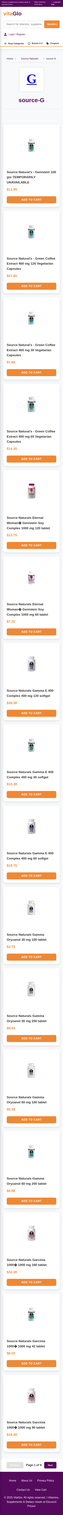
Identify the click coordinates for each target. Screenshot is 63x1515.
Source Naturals (29, 58)
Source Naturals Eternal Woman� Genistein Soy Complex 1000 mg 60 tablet (27, 609)
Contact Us (23, 1489)
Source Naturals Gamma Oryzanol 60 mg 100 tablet (27, 1099)
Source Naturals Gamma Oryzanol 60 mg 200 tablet (27, 1181)
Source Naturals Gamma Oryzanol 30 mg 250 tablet (27, 1018)
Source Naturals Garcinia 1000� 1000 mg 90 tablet (26, 1425)
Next (50, 1465)
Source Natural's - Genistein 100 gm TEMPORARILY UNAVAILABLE (31, 177)
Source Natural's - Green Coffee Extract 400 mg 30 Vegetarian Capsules (31, 350)
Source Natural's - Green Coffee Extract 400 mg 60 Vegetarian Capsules (31, 436)
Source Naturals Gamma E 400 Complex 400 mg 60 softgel (30, 855)
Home (10, 58)
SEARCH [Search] (52, 24)
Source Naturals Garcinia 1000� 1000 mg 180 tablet (27, 1262)
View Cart (41, 1489)
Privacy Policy (45, 1480)
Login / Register (14, 34)
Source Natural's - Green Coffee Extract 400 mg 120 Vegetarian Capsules (31, 263)
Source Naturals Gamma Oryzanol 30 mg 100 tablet (27, 937)
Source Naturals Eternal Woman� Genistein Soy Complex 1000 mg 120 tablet (28, 523)
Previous (15, 1465)
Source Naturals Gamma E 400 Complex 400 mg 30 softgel (30, 774)
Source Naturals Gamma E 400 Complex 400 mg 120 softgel (30, 693)
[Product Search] (23, 24)
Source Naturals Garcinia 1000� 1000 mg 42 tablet (26, 1343)
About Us (26, 1480)
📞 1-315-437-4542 (56, 3)
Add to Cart (31, 199)
